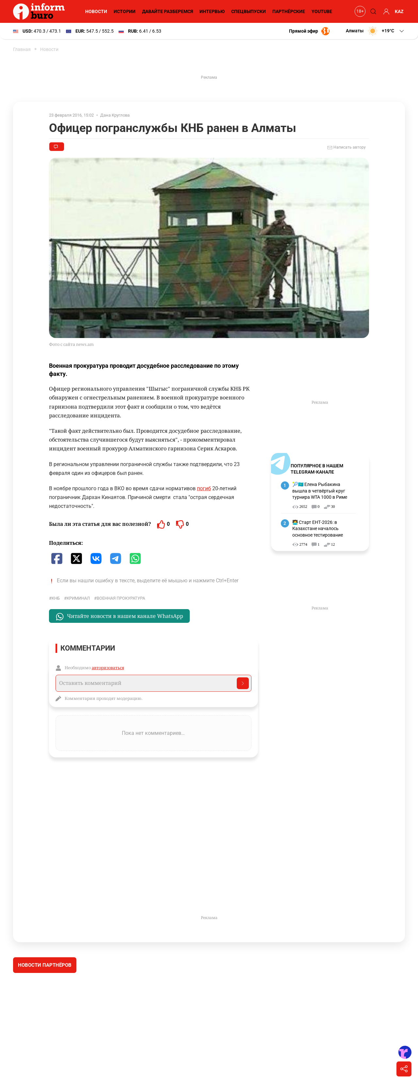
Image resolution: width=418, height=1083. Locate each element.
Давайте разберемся (167, 11)
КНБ (56, 598)
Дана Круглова (115, 115)
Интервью (212, 11)
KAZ (399, 11)
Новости (96, 11)
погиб (204, 488)
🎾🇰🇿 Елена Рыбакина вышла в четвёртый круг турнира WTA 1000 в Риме (319, 491)
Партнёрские (288, 11)
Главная (22, 49)
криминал (78, 598)
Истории (125, 11)
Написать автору (346, 147)
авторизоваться (108, 668)
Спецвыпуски (248, 11)
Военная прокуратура (121, 598)
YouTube (322, 11)
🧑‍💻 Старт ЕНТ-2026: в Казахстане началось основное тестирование (317, 529)
